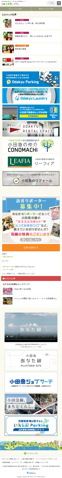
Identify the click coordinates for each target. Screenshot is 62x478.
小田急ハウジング (40, 462)
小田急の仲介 (27, 462)
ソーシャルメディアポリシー (46, 459)
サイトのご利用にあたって (11, 459)
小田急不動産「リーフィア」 (11, 462)
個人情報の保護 (27, 459)
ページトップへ (32, 453)
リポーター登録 (7, 269)
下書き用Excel (7, 257)
